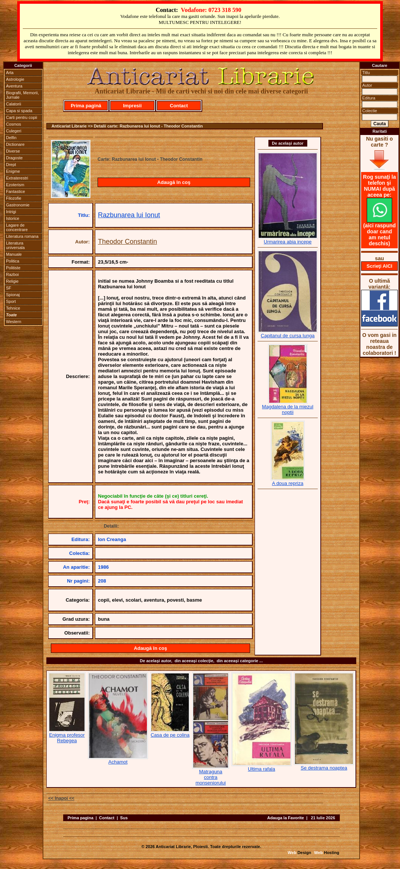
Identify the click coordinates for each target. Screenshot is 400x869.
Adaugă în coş (174, 182)
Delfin (11, 137)
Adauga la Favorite (285, 818)
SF (8, 288)
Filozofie (13, 198)
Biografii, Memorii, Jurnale (22, 94)
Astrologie (15, 79)
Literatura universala (15, 245)
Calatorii (13, 104)
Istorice (12, 218)
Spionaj (13, 294)
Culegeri (13, 131)
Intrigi (11, 211)
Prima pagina (80, 818)
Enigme (13, 171)
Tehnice (13, 308)
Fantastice (15, 191)
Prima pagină (86, 105)
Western (13, 321)
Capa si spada (19, 110)
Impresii (132, 105)
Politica (12, 261)
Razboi (12, 274)
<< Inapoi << (61, 798)
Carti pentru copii (21, 117)
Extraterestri (17, 178)
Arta (9, 72)
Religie (12, 281)
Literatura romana (22, 236)
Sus (123, 818)
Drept (11, 164)
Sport (11, 301)
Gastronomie (18, 205)
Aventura (14, 86)
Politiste (13, 267)
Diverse (13, 151)
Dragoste (14, 158)
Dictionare (15, 144)
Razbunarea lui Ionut (129, 215)
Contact (179, 105)
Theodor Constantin (127, 241)
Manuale (14, 254)
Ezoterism (15, 184)
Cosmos (13, 124)
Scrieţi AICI (380, 266)
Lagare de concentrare (17, 227)
